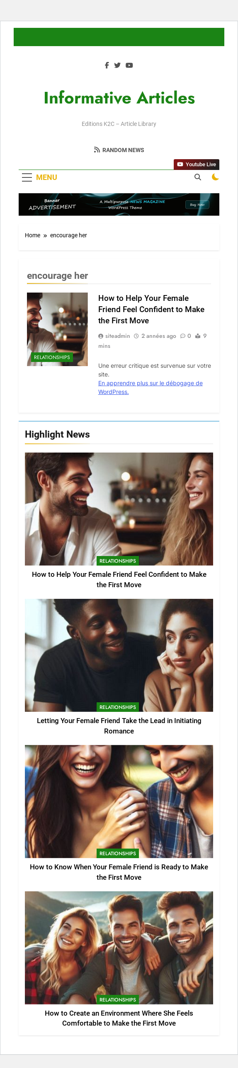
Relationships (118, 561)
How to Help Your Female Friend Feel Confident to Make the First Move (151, 309)
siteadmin (117, 336)
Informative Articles (119, 98)
